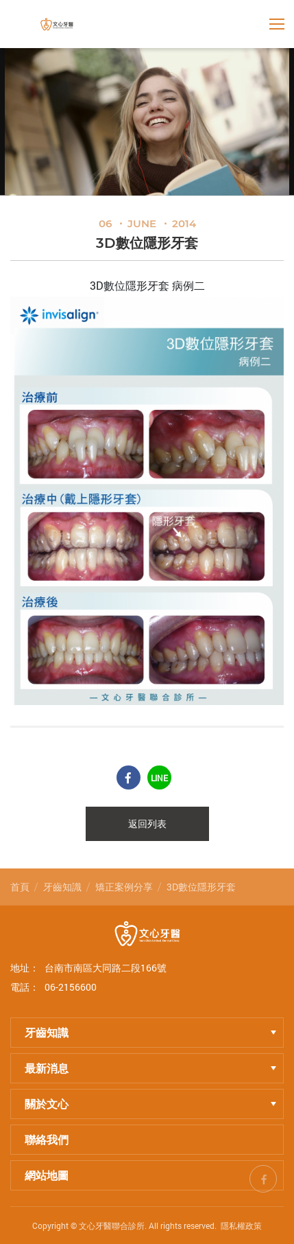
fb (263, 1177)
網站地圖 (47, 1175)
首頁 (19, 886)
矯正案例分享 (124, 886)
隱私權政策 (241, 1225)
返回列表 (147, 824)
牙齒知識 (62, 886)
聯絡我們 (47, 1139)
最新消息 (150, 1068)
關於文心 (150, 1103)
